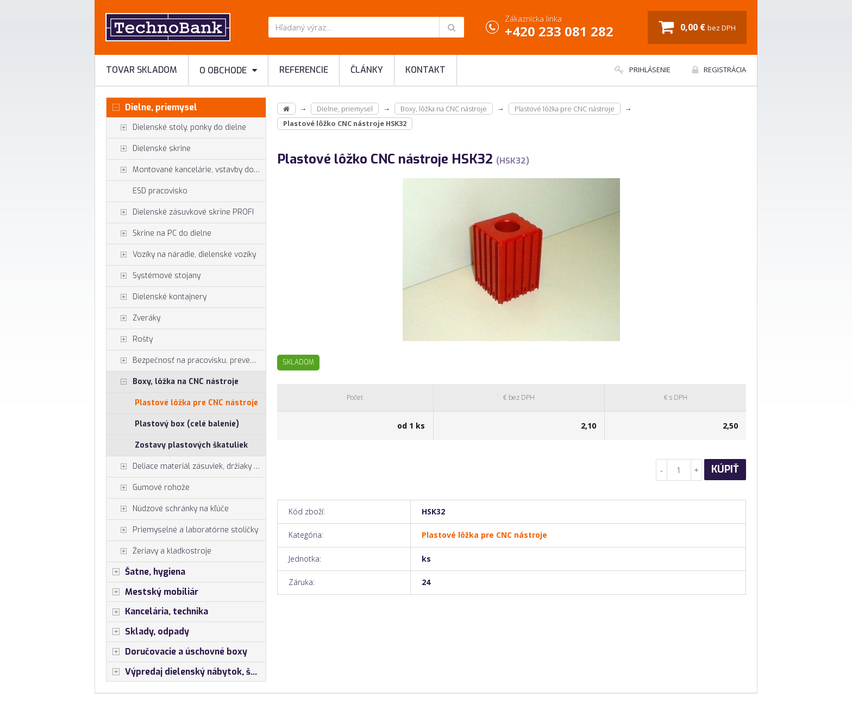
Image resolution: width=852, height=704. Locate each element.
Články (366, 70)
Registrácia (719, 69)
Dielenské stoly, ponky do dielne (176, 127)
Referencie (303, 70)
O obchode (228, 70)
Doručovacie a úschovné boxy (176, 652)
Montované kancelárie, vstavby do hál (186, 170)
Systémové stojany (153, 276)
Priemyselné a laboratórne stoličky (182, 530)
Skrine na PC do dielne (158, 233)
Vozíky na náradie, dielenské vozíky (181, 254)
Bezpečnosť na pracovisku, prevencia (185, 360)
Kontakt (425, 70)
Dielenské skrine (148, 149)
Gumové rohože (148, 487)
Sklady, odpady (147, 632)
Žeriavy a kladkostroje (158, 551)
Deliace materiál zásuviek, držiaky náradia (186, 466)
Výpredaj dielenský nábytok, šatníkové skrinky (186, 672)
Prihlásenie (643, 69)
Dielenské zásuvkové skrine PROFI (180, 212)
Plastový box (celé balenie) (187, 424)
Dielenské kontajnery (156, 297)
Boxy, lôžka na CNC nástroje (172, 382)
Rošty (129, 339)
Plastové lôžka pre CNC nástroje (196, 403)
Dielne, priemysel (151, 107)
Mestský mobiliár (152, 592)
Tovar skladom (141, 70)
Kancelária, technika (157, 611)
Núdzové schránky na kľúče (167, 509)
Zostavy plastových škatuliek (191, 445)
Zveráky (133, 318)
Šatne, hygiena (145, 572)
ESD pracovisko (160, 191)
